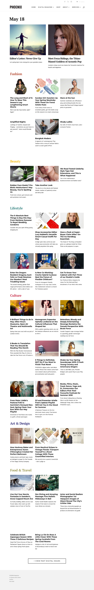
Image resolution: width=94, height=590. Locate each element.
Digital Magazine (45, 7)
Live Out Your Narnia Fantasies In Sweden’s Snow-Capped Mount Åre (21, 496)
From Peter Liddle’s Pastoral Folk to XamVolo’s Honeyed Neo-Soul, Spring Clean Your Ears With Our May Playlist (21, 406)
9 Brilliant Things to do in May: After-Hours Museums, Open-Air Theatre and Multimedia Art (21, 324)
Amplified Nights (18, 122)
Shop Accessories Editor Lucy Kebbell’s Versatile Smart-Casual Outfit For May (46, 235)
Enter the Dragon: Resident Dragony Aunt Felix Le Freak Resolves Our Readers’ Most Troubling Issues (21, 277)
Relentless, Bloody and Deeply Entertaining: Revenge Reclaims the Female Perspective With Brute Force (71, 324)
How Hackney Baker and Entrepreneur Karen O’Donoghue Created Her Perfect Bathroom (21, 450)
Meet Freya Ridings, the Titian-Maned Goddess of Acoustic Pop (65, 60)
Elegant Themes (17, 587)
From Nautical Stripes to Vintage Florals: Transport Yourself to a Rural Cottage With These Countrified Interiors (47, 452)
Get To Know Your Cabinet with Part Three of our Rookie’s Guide (71, 275)
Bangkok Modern (43, 138)
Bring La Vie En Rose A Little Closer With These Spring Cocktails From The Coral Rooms (46, 538)
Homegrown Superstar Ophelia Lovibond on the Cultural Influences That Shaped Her (46, 322)
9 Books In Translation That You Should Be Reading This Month (20, 345)
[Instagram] (71, 2)
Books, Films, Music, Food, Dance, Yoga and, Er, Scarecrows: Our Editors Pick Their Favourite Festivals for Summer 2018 (71, 389)
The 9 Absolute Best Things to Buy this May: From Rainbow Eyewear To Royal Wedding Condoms (21, 220)
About (65, 7)
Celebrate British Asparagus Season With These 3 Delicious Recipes (22, 537)
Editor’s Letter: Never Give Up (25, 58)
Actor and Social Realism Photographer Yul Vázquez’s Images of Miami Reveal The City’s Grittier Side (71, 498)
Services (75, 7)
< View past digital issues (47, 561)
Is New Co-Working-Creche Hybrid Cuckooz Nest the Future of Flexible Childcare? (45, 276)
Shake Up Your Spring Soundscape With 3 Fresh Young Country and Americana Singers (72, 363)
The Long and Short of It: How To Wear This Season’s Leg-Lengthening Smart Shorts (21, 102)
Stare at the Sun (67, 98)
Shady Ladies (66, 122)
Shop (58, 7)
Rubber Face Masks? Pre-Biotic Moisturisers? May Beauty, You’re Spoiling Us (21, 188)
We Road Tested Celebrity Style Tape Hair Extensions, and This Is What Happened (72, 172)
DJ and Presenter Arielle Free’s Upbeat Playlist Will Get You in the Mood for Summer (46, 403)
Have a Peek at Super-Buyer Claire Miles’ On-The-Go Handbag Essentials (70, 235)
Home (34, 7)
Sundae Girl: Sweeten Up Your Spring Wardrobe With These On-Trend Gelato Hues (46, 101)
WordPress (29, 587)
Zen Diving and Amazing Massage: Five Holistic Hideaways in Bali (46, 496)
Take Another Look (43, 185)
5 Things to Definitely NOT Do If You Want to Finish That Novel (45, 362)
